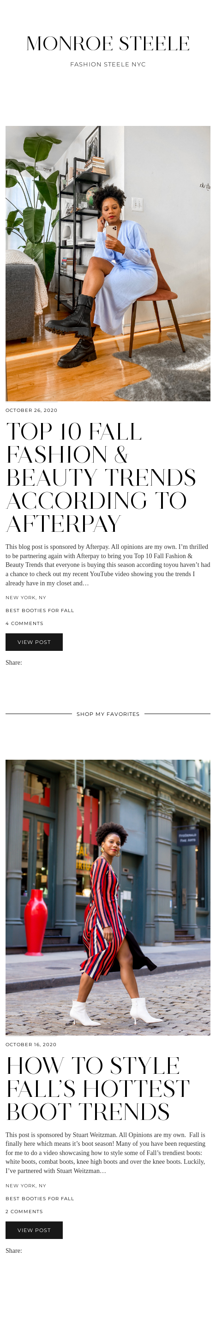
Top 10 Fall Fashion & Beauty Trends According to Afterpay (101, 477)
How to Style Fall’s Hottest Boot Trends (98, 1089)
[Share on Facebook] (30, 662)
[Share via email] (26, 662)
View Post (34, 642)
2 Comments (24, 1212)
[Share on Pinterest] (39, 662)
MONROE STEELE (108, 43)
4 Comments (24, 623)
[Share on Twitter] (35, 662)
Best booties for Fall (40, 610)
